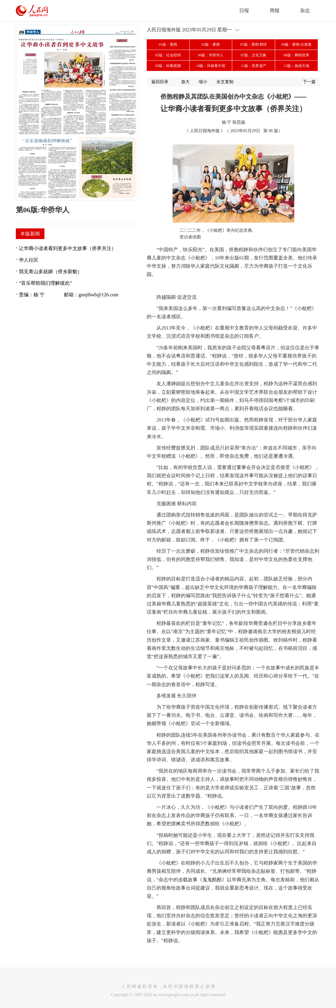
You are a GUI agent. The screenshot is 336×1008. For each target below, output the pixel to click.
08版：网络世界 (296, 55)
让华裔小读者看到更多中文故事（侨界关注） (67, 248)
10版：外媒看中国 (210, 66)
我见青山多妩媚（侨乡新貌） (50, 271)
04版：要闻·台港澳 (296, 44)
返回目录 (159, 81)
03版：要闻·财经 (253, 44)
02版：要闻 (210, 44)
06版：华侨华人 (210, 55)
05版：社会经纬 (168, 55)
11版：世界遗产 (253, 66)
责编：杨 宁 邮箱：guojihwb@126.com (68, 294)
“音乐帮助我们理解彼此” (45, 283)
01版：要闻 (168, 44)
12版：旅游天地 (296, 66)
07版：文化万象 (253, 55)
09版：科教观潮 (168, 66)
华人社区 (28, 260)
